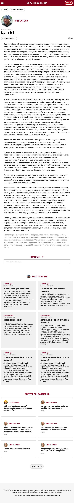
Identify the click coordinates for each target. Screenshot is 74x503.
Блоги (5, 9)
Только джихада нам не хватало (52, 289)
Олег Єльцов (21, 20)
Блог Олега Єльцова (17, 9)
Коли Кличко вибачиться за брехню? (54, 321)
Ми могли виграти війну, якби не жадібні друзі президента (54, 407)
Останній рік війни (12, 320)
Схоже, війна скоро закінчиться (17, 449)
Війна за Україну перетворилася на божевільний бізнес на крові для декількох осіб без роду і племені (18, 429)
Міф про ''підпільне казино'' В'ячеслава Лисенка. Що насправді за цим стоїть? (18, 408)
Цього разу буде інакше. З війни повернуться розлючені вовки (54, 428)
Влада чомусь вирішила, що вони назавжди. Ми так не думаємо (54, 450)
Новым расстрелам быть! (16, 288)
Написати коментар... (37, 261)
